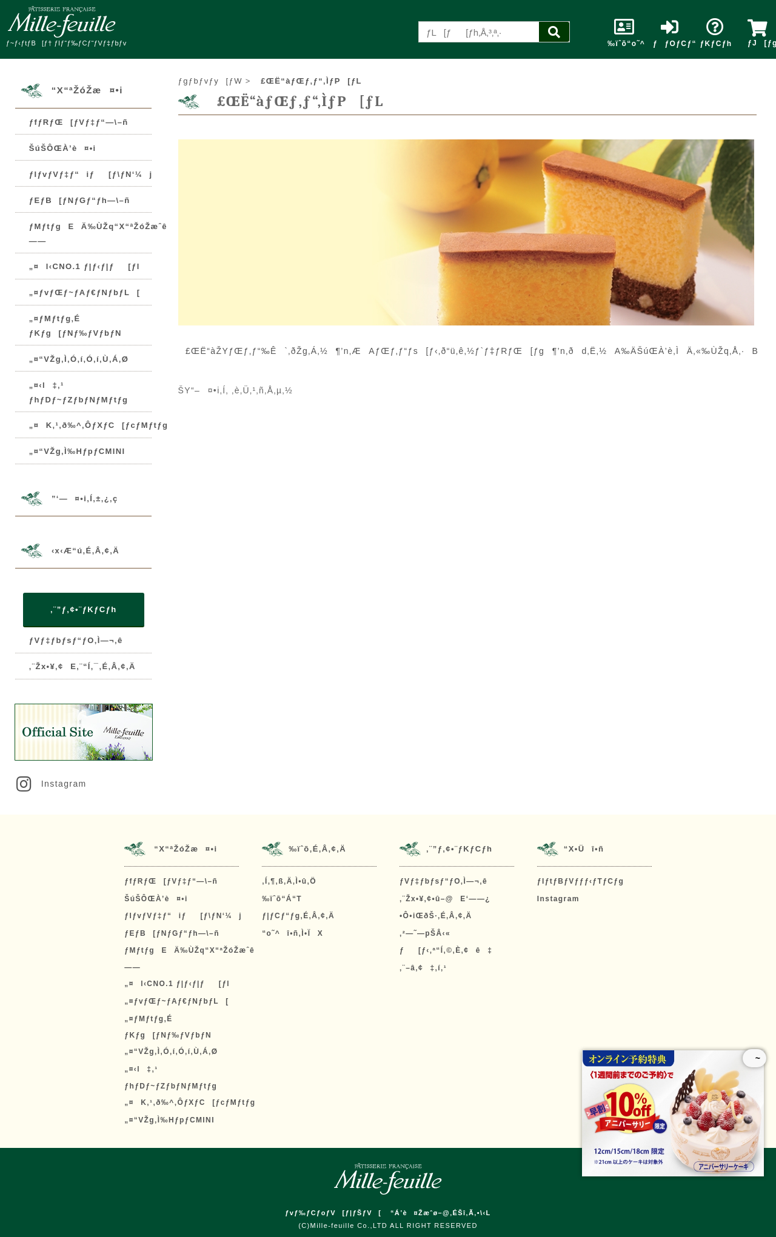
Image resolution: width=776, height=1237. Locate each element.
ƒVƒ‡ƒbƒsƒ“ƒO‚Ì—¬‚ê (76, 640)
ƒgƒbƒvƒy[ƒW (210, 80)
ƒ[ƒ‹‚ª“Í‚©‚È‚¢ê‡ (446, 950)
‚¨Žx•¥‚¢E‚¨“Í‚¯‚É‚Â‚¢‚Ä (82, 666)
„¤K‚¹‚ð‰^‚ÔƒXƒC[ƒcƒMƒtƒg (98, 425)
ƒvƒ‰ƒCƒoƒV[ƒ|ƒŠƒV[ (333, 1212)
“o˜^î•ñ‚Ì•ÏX (292, 933)
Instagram (50, 784)
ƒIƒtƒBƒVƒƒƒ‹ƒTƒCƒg (580, 881)
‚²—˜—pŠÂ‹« (425, 933)
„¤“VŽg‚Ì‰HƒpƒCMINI (77, 451)
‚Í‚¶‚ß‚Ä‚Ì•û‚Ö (289, 881)
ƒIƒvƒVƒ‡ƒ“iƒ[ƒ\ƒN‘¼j (91, 174)
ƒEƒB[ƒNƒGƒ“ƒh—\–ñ (79, 200)
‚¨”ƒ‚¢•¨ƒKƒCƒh (83, 609)
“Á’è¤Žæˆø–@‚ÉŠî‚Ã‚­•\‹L (440, 1212)
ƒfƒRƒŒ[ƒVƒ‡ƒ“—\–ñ (79, 122)
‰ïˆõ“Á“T (282, 899)
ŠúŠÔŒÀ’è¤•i (62, 148)
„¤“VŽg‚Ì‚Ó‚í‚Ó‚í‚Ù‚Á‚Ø (79, 359)
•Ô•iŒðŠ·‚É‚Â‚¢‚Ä (436, 916)
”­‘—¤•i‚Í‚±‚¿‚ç (85, 498)
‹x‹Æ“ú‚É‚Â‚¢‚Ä (85, 550)
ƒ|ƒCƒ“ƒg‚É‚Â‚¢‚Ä (298, 916)
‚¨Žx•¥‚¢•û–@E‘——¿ (445, 899)
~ (754, 1058)
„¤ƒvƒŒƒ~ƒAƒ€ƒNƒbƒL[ (85, 292)
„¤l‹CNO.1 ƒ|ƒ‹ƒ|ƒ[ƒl (84, 266)
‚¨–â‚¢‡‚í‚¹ (423, 968)
